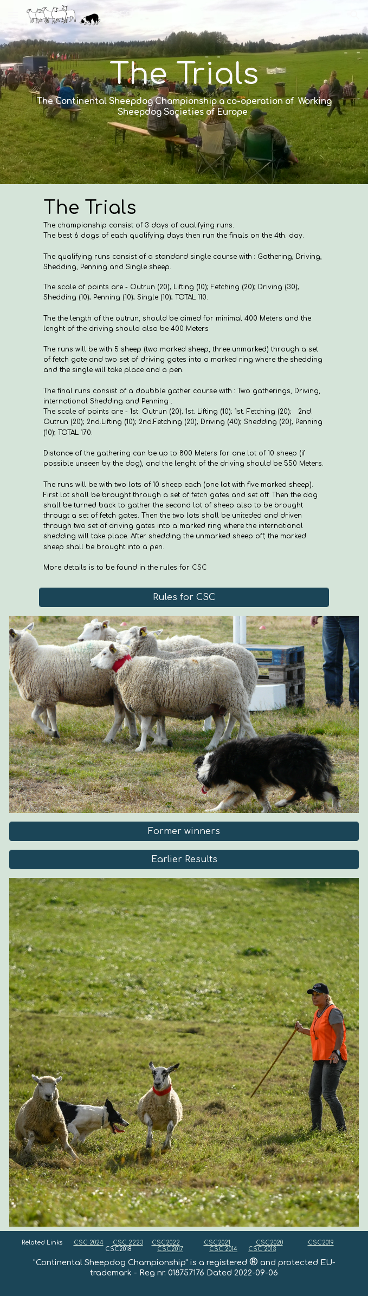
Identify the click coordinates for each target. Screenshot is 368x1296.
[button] (13, 15)
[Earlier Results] (184, 859)
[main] (184, 92)
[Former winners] (184, 831)
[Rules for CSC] (184, 597)
